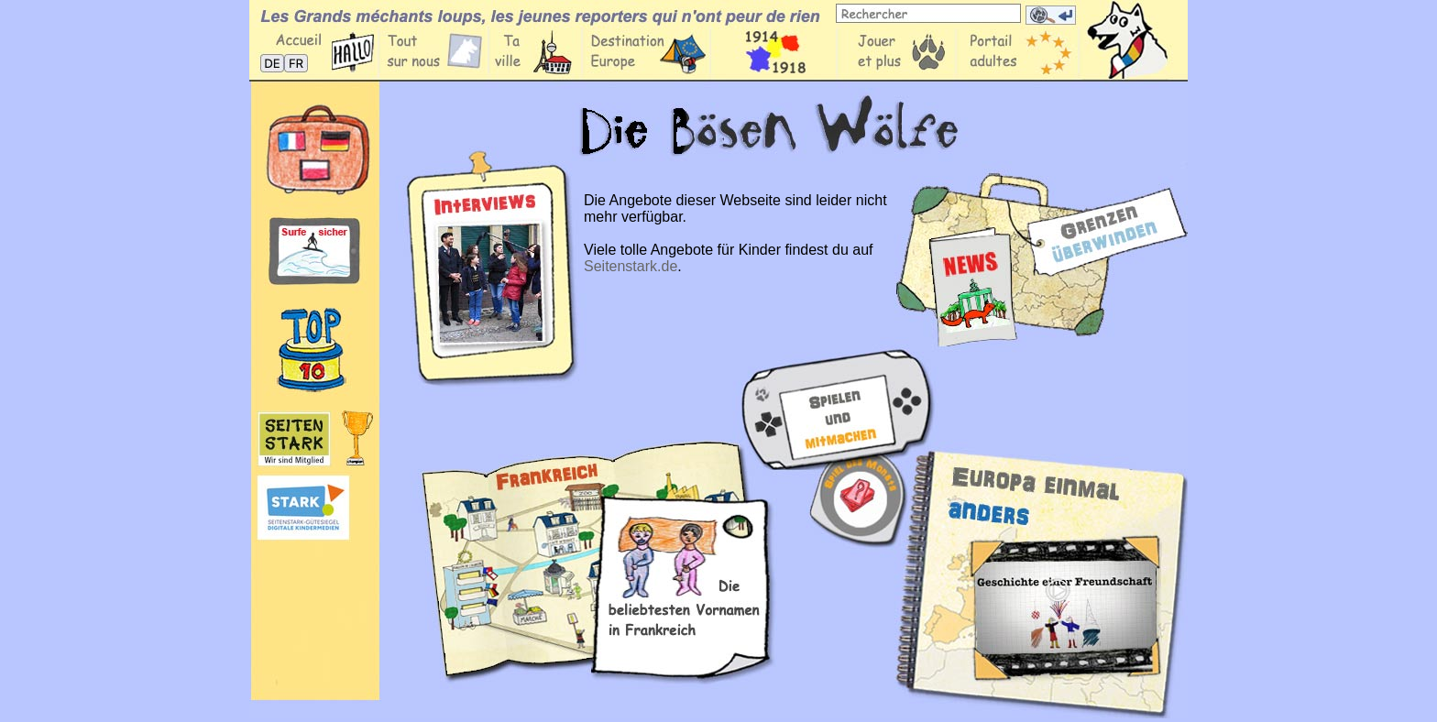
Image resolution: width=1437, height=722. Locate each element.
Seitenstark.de (630, 266)
